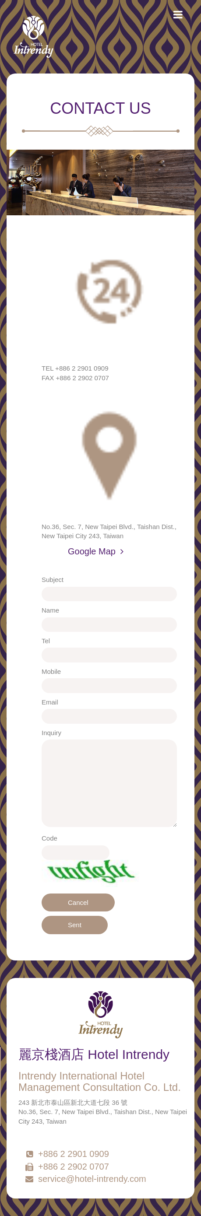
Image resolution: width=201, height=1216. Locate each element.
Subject (52, 579)
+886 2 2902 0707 (66, 1166)
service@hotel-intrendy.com (85, 1179)
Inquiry (51, 732)
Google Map (95, 551)
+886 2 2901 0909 (66, 1154)
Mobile (51, 671)
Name (50, 610)
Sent (74, 925)
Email (50, 702)
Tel (46, 641)
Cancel (78, 902)
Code (49, 838)
